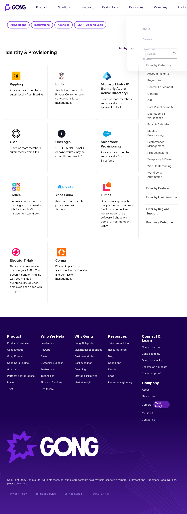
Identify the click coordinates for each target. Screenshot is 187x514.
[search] (162, 54)
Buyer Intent (155, 80)
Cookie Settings (100, 493)
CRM (150, 100)
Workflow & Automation (154, 175)
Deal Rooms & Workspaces (156, 116)
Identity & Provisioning (155, 133)
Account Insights (158, 73)
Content (152, 93)
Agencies (63, 24)
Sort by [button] (126, 48)
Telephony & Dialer (159, 159)
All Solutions (18, 24)
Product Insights (158, 152)
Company (163, 7)
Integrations (42, 24)
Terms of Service (46, 493)
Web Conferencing (159, 166)
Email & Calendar (158, 124)
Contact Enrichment (160, 87)
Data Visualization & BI (161, 107)
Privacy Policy (18, 493)
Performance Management (155, 144)
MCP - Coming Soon (90, 24)
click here (21, 483)
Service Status (73, 493)
